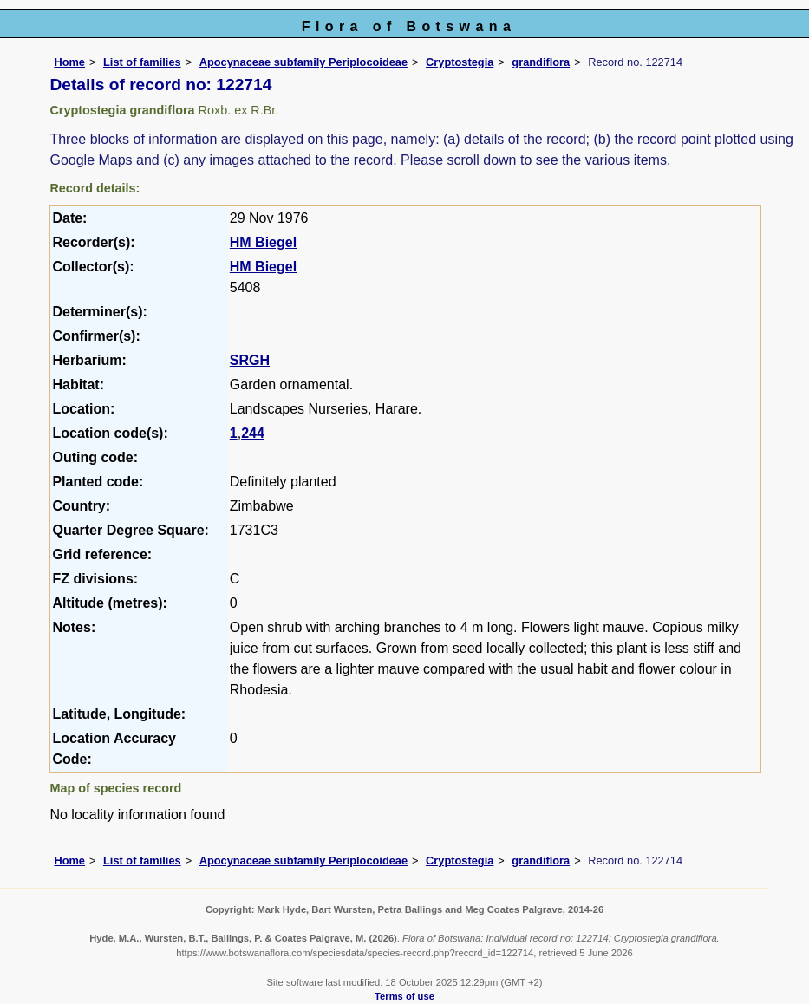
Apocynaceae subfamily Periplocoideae (303, 61)
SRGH (250, 360)
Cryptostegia (459, 61)
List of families (142, 61)
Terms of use (404, 996)
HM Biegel (263, 242)
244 (252, 433)
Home (69, 61)
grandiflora (541, 61)
